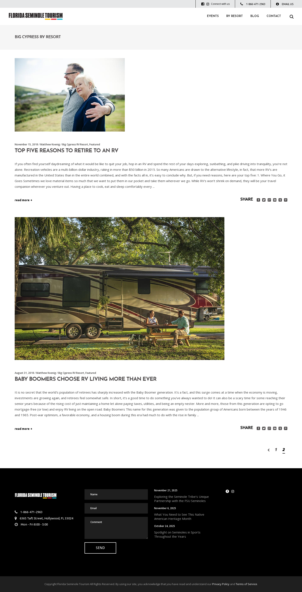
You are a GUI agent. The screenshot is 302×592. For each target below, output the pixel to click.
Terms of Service (246, 584)
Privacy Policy (220, 584)
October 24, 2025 (164, 526)
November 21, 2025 (165, 490)
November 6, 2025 (165, 508)
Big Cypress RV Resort (75, 144)
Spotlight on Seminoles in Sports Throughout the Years (177, 534)
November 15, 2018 (26, 144)
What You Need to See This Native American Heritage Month (179, 516)
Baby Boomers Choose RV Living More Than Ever (85, 379)
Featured (94, 144)
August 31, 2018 (24, 373)
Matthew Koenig (50, 144)
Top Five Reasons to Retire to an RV (66, 151)
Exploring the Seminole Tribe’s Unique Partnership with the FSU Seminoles (181, 498)
